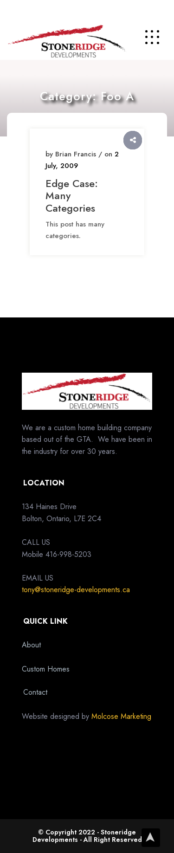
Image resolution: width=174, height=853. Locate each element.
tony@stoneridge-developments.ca (76, 589)
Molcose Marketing (121, 716)
